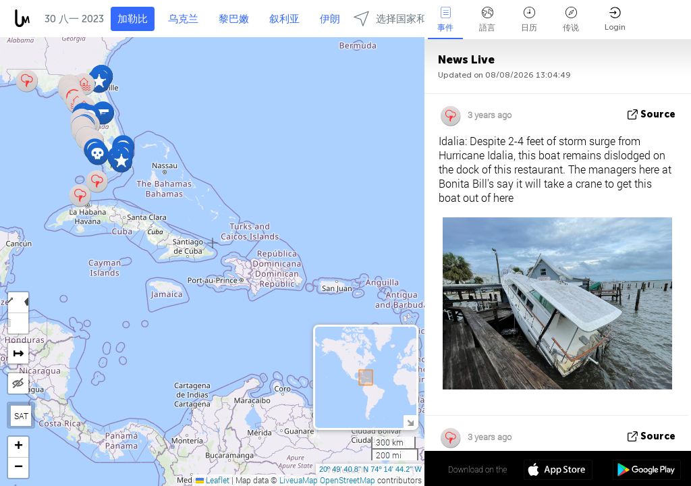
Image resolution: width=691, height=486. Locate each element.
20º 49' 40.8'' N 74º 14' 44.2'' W (370, 469)
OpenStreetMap (347, 480)
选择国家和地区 (400, 18)
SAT (21, 415)
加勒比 (132, 19)
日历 (529, 19)
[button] (121, 161)
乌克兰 (183, 19)
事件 (445, 19)
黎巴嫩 (234, 19)
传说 (571, 19)
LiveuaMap (298, 480)
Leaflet (212, 480)
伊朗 (330, 19)
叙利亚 (284, 19)
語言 (487, 19)
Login (615, 19)
